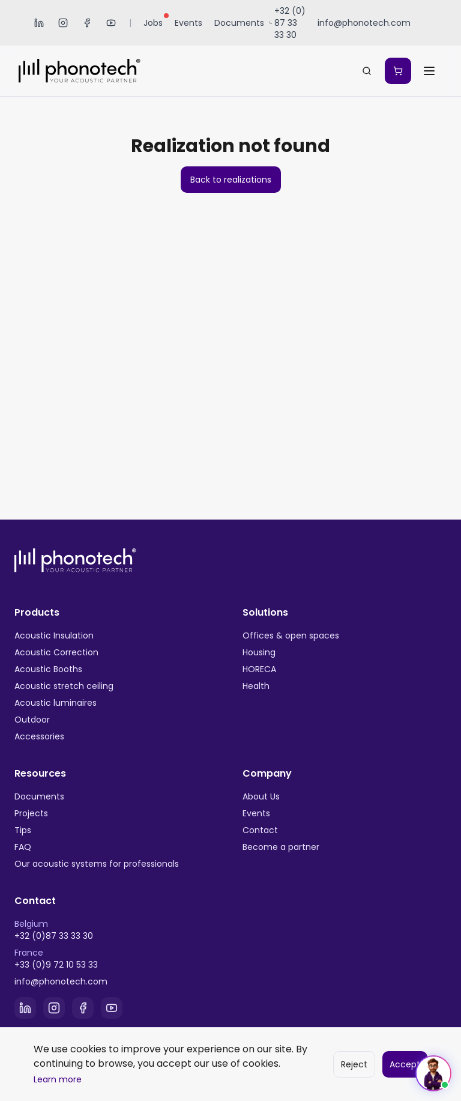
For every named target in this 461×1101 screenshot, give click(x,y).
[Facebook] (87, 23)
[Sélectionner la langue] (426, 23)
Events (188, 23)
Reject (354, 1064)
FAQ (22, 847)
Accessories (39, 736)
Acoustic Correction (56, 652)
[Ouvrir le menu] (429, 71)
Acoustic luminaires (55, 703)
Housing (259, 652)
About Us (261, 796)
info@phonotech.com (60, 981)
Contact (260, 830)
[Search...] (367, 71)
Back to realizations (230, 180)
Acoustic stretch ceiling (63, 686)
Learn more (58, 1079)
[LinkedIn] (39, 23)
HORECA (259, 669)
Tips (22, 830)
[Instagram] (63, 23)
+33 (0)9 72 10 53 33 (56, 965)
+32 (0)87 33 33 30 (53, 936)
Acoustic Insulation (54, 635)
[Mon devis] (398, 71)
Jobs (155, 21)
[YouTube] (111, 23)
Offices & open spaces (291, 635)
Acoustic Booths (48, 669)
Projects (31, 813)
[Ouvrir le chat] (433, 1073)
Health (256, 686)
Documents (239, 23)
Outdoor (32, 720)
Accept (405, 1064)
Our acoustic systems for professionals (96, 864)
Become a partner (281, 847)
